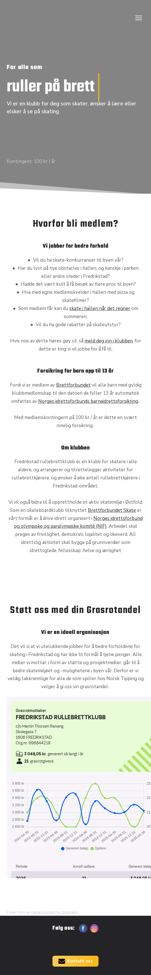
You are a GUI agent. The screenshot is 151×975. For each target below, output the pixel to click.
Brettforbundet (73, 385)
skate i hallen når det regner (99, 308)
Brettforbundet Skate (112, 510)
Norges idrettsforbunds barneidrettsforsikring (88, 401)
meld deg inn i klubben (108, 341)
